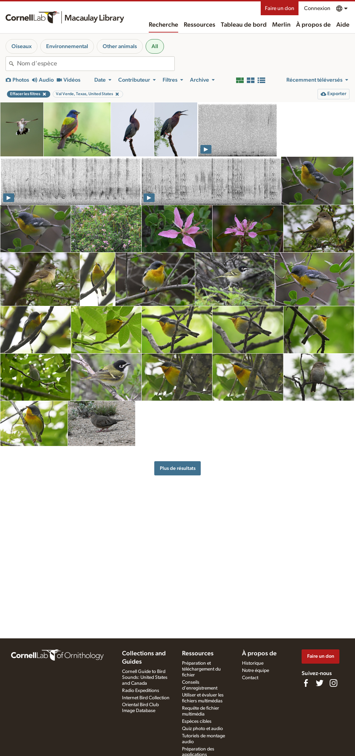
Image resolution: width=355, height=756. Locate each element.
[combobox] (95, 64)
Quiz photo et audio (202, 728)
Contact (250, 677)
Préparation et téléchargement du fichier (201, 669)
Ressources (199, 25)
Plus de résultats (178, 468)
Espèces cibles (196, 721)
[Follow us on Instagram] (333, 683)
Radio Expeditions (140, 690)
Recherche (163, 25)
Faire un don (279, 8)
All (154, 46)
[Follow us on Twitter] (319, 683)
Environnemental (67, 46)
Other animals (120, 46)
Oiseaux (21, 46)
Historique (252, 663)
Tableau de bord (244, 25)
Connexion (317, 8)
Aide (342, 25)
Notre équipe (255, 670)
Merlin (281, 25)
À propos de (313, 25)
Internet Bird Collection (146, 697)
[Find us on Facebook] (306, 683)
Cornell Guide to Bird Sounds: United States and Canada (144, 677)
